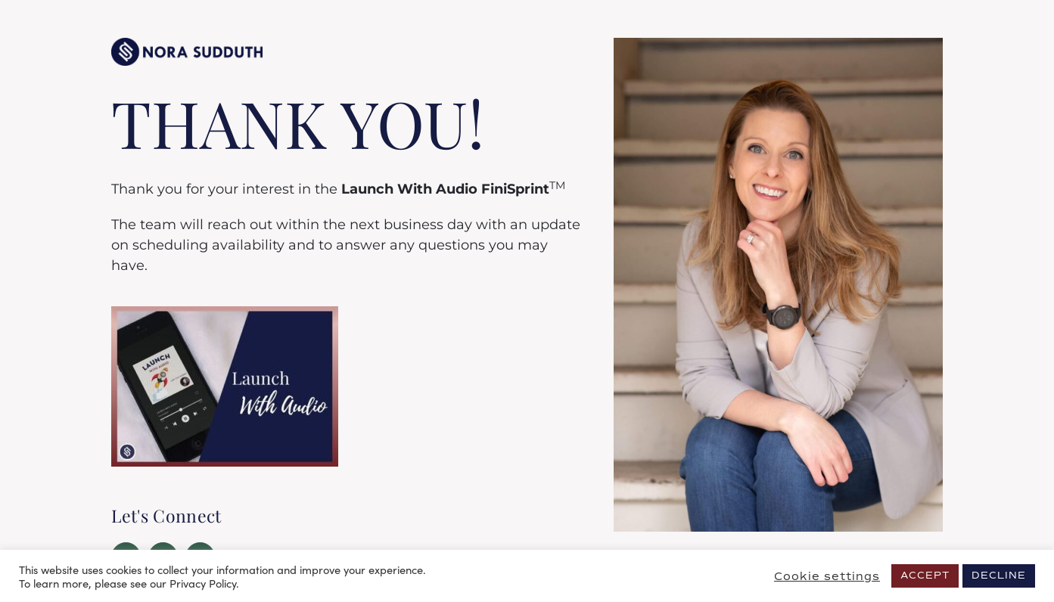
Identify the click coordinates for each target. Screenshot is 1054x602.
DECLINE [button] (999, 575)
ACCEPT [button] (925, 575)
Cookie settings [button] (827, 576)
